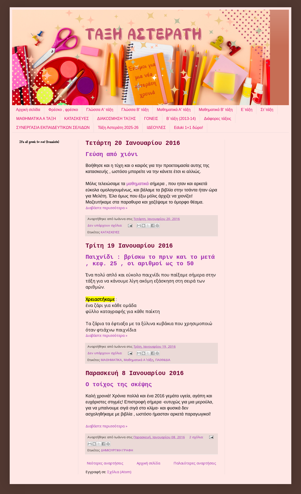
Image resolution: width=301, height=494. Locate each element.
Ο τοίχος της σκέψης (119, 384)
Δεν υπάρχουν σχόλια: (105, 225)
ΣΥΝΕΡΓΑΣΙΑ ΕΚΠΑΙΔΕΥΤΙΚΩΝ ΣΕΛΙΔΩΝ (53, 127)
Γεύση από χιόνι (112, 154)
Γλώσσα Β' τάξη (135, 110)
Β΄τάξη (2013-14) (181, 119)
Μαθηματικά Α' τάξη (173, 110)
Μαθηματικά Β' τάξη (216, 110)
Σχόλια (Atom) (119, 471)
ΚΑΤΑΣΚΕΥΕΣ (76, 119)
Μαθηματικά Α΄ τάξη (138, 360)
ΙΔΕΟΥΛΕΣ (156, 127)
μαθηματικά (138, 183)
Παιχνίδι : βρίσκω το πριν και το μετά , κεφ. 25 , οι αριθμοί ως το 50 (150, 260)
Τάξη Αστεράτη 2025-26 (118, 127)
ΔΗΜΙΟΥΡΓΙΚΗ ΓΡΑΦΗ (117, 450)
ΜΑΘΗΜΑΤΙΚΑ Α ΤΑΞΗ (36, 119)
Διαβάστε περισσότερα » (106, 207)
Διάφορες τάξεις (217, 119)
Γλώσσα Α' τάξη (99, 110)
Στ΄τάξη (267, 110)
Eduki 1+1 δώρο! (188, 127)
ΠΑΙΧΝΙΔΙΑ (162, 360)
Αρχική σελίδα (28, 110)
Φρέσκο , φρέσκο (63, 110)
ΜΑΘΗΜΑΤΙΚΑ (111, 360)
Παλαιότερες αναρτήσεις (195, 463)
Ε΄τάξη (246, 110)
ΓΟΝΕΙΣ (151, 119)
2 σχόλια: (196, 437)
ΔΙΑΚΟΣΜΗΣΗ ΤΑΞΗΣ (116, 119)
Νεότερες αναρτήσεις (105, 463)
